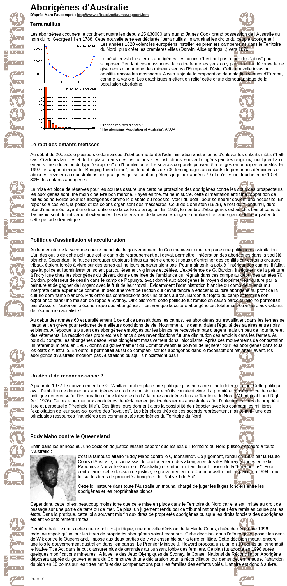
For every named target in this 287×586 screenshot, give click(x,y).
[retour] (37, 578)
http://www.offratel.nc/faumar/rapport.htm (113, 15)
